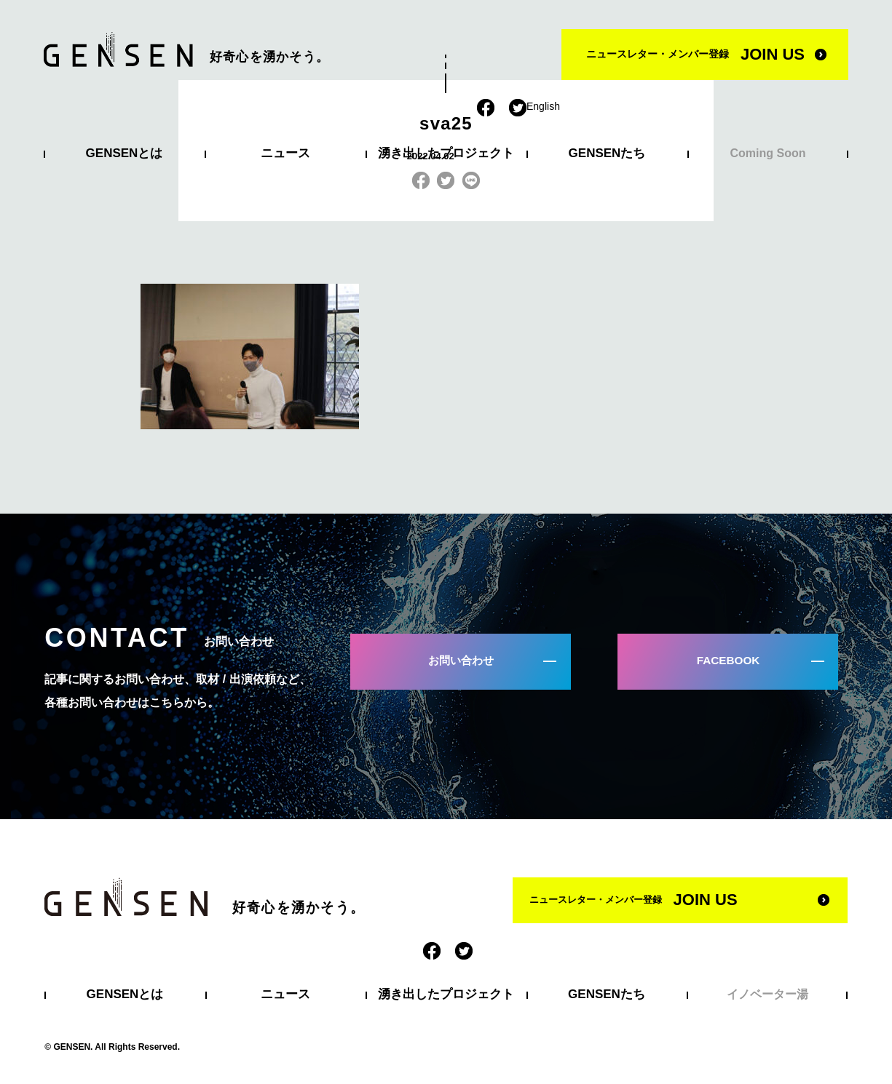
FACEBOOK (733, 665)
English (543, 106)
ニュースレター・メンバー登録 (695, 54)
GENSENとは (124, 153)
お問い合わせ (465, 665)
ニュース (285, 153)
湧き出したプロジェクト (446, 153)
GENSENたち (607, 153)
